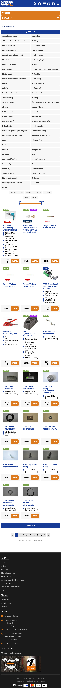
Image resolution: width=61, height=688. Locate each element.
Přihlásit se (5, 600)
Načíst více (30, 525)
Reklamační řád (6, 576)
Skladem (29, 192)
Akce (21, 192)
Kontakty (4, 569)
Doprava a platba (7, 583)
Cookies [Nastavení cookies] (4, 607)
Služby (3, 566)
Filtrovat (30, 32)
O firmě (3, 563)
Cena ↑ (26, 197)
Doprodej (47, 192)
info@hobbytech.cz (11, 616)
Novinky (13, 192)
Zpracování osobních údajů (10, 587)
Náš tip (38, 192)
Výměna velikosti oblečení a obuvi (13, 580)
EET (2, 590)
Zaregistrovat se (7, 603)
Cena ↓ (34, 197)
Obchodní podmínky (8, 573)
